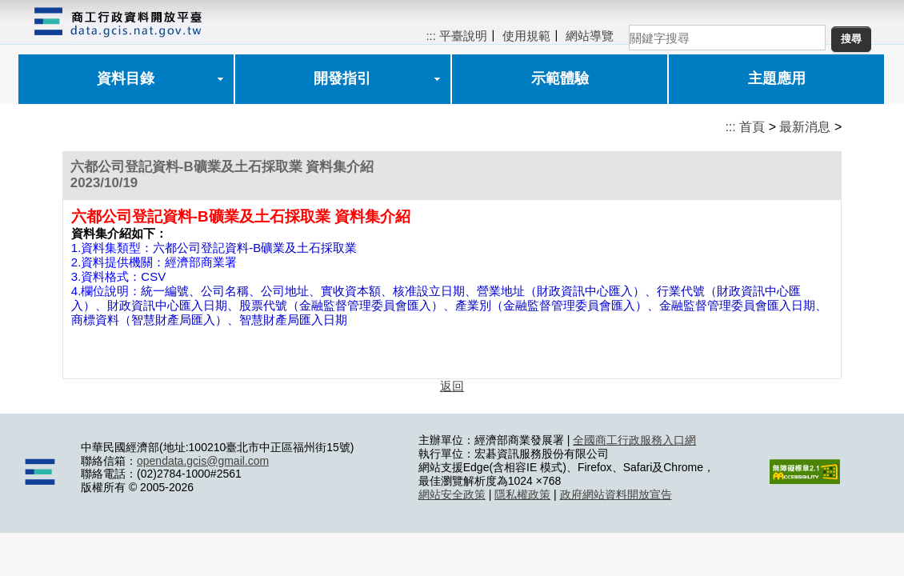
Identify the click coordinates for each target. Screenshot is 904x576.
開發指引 (342, 78)
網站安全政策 (452, 494)
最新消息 (804, 127)
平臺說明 (463, 35)
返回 (452, 386)
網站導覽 (590, 35)
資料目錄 (125, 78)
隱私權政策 (522, 494)
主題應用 (777, 78)
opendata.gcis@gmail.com (203, 460)
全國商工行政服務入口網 (634, 440)
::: (431, 35)
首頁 (752, 127)
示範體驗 (560, 78)
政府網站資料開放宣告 (616, 494)
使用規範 (526, 35)
